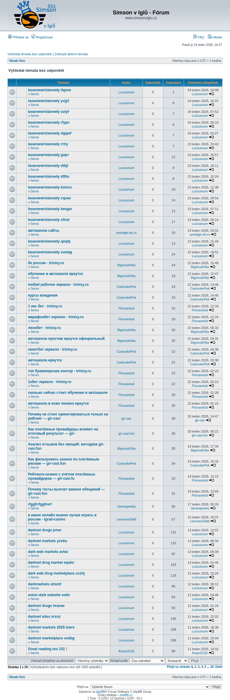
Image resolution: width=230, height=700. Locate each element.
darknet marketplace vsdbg (51, 638)
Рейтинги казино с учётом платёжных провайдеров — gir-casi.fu (61, 476)
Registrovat (42, 37)
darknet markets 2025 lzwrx (51, 627)
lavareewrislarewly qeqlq (49, 241)
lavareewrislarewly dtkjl (48, 166)
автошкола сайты (43, 230)
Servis (35, 94)
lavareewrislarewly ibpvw (49, 90)
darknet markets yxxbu (47, 541)
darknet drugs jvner (44, 530)
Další (219, 666)
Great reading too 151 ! (47, 649)
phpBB (100, 691)
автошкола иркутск (45, 360)
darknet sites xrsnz (44, 616)
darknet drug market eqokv (51, 562)
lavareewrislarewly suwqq (50, 252)
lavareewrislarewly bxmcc (50, 187)
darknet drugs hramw (46, 606)
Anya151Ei (126, 651)
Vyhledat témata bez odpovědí (29, 54)
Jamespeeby (126, 506)
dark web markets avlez (48, 552)
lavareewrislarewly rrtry (48, 144)
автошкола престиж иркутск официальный (66, 338)
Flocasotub (126, 308)
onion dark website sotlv (49, 595)
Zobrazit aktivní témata (71, 54)
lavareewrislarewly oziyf (48, 112)
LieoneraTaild (126, 519)
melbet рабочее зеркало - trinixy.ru (58, 284)
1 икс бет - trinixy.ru (45, 306)
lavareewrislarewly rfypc (48, 122)
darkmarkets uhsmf (44, 584)
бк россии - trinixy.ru (46, 263)
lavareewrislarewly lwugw (50, 209)
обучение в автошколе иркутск (55, 274)
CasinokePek (126, 286)
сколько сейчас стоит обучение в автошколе (68, 393)
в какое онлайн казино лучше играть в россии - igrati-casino (62, 517)
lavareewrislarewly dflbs (48, 176)
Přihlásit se (18, 37)
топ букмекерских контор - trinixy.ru (59, 371)
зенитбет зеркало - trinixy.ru (52, 349)
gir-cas (126, 418)
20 (212, 666)
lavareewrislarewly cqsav (49, 198)
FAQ (198, 37)
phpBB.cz (126, 695)
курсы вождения (43, 295)
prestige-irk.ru (126, 232)
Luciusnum (126, 92)
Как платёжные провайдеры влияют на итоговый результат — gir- (63, 431)
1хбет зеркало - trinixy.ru (49, 382)
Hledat (215, 37)
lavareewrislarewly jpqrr (48, 155)
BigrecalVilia (126, 265)
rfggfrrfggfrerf (40, 504)
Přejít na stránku (178, 666)
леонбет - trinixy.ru (44, 328)
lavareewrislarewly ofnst (48, 220)
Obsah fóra (17, 60)
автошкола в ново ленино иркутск (58, 403)
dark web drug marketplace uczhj (56, 573)
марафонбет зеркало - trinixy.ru (56, 317)
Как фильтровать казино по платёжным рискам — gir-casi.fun (63, 461)
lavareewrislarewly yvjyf (48, 101)
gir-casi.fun (126, 433)
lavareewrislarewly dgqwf (49, 133)
